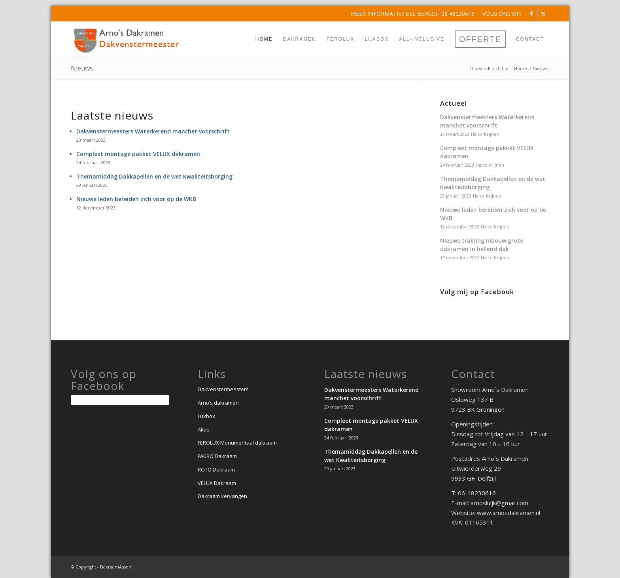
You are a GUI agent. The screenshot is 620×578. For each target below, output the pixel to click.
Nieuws (82, 68)
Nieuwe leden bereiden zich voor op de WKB (136, 199)
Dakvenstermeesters (223, 389)
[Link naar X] (543, 14)
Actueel (453, 103)
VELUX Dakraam (217, 483)
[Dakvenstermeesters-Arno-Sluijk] (126, 39)
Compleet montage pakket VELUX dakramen (138, 154)
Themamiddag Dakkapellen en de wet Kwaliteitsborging (154, 176)
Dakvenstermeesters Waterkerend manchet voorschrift (153, 131)
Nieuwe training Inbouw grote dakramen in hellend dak (481, 245)
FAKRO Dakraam (217, 456)
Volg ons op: (501, 13)
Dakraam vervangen (222, 496)
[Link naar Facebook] (531, 14)
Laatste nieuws (112, 115)
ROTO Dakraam (216, 469)
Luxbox (206, 416)
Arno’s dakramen (218, 402)
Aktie (204, 429)
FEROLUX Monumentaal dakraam (237, 442)
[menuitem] (499, 14)
